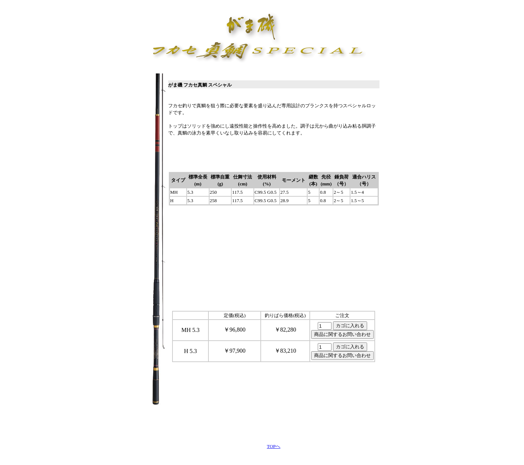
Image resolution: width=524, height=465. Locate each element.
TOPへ (273, 446)
